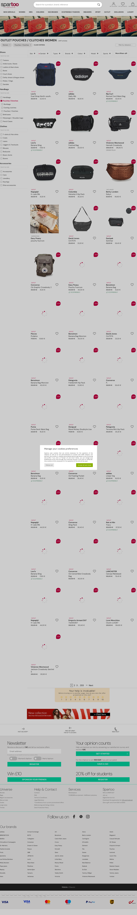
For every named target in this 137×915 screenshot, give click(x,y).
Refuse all (49, 465)
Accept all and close (84, 465)
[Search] (98, 5)
